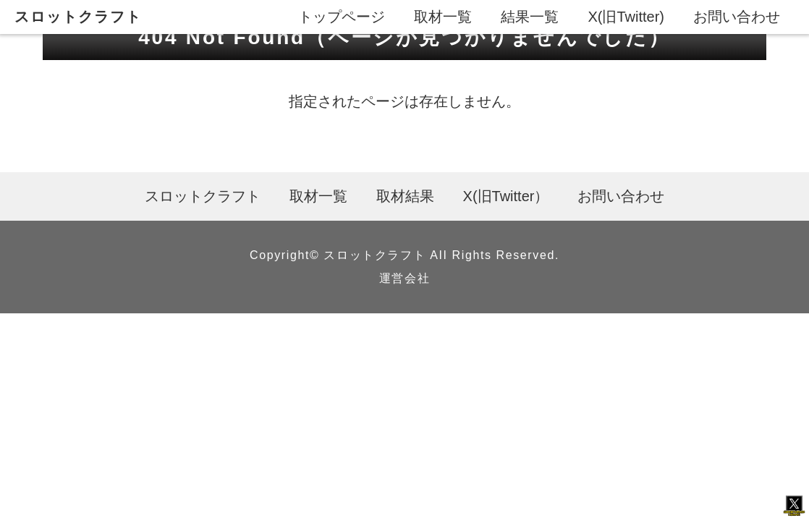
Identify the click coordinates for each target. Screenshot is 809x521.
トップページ (341, 17)
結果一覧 (530, 17)
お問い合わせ (736, 17)
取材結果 (405, 196)
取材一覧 (443, 17)
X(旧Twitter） (506, 196)
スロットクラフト (78, 17)
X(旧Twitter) (626, 17)
